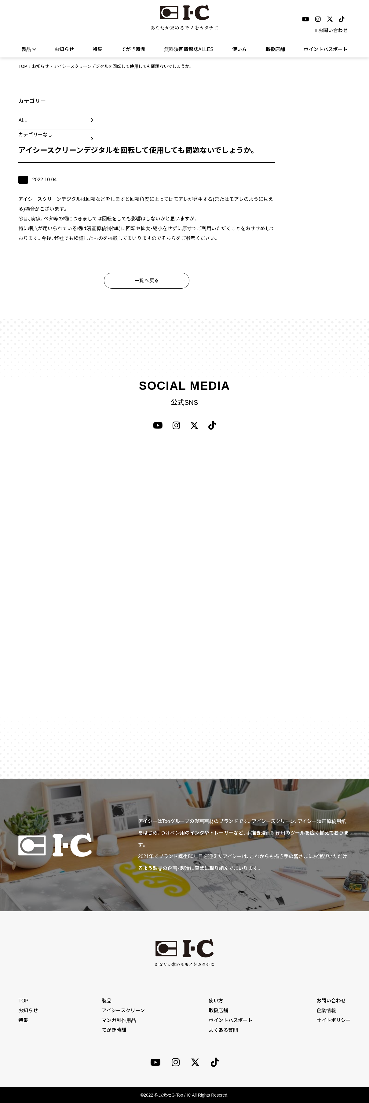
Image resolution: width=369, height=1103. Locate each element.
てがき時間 (133, 49)
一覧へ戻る (146, 280)
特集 (97, 49)
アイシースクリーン (123, 1010)
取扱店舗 (275, 49)
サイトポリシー (333, 1020)
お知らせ (64, 49)
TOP (22, 66)
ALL (22, 120)
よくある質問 (223, 1030)
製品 (28, 49)
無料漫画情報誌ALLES (189, 49)
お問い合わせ (331, 30)
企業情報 (326, 1010)
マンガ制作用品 (119, 1020)
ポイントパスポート (326, 49)
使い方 (239, 49)
